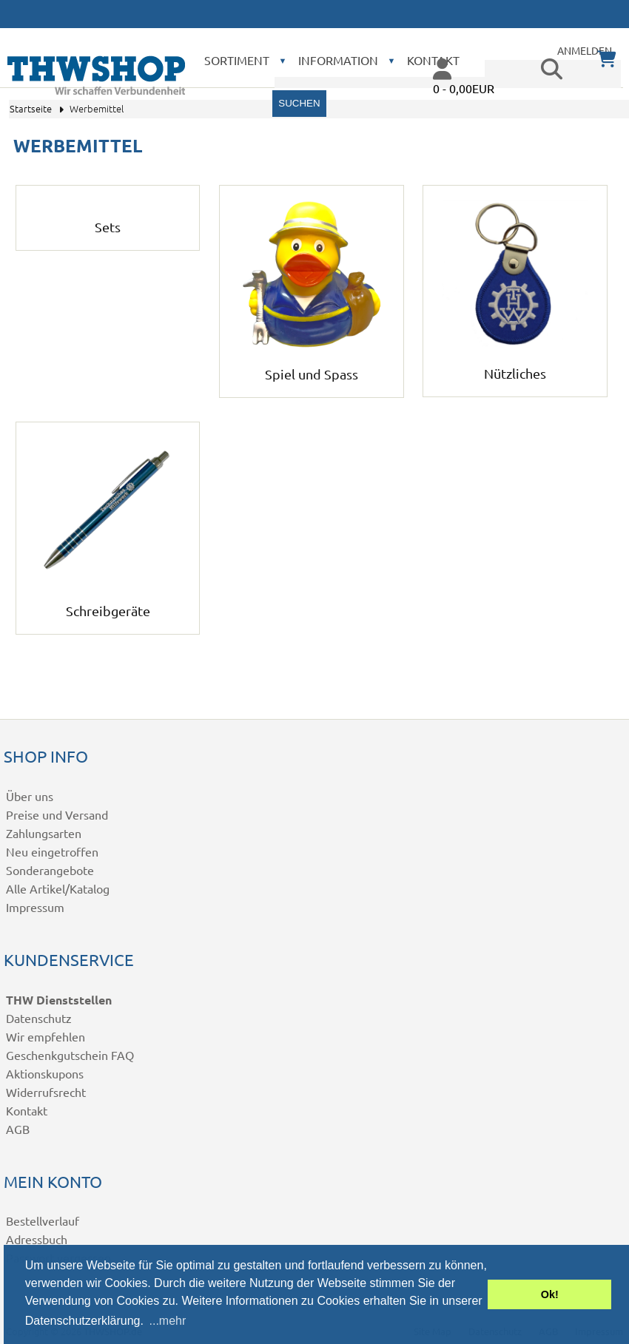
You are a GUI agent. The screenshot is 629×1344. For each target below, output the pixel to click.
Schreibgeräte (108, 602)
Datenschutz (39, 1017)
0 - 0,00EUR (463, 88)
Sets (108, 218)
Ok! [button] (550, 1294)
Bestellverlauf (42, 1220)
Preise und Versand (57, 814)
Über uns (29, 795)
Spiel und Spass (312, 366)
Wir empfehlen (45, 1036)
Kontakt (26, 1110)
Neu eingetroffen (52, 851)
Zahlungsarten (43, 832)
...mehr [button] (167, 1320)
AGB (18, 1128)
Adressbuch (36, 1239)
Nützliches (515, 365)
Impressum (35, 906)
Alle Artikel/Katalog (58, 888)
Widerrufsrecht (46, 1091)
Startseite (31, 108)
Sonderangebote (50, 869)
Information (338, 60)
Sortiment (236, 60)
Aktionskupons (45, 1073)
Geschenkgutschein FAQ (70, 1054)
